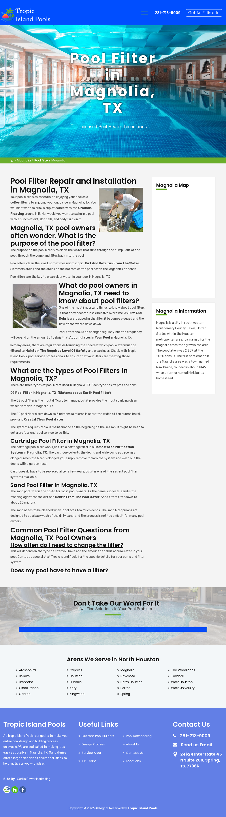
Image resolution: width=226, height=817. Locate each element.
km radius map (183, 243)
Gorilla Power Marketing (33, 779)
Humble (76, 682)
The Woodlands (183, 670)
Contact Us (134, 752)
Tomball (177, 676)
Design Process (93, 744)
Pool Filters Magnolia (49, 160)
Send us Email (196, 745)
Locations (133, 761)
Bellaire (24, 676)
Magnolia (24, 160)
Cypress (76, 670)
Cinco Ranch (29, 688)
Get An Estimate (204, 12)
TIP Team (89, 761)
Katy (73, 688)
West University (183, 688)
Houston (76, 676)
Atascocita (27, 670)
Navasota (128, 676)
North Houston (132, 682)
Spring (125, 694)
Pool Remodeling (139, 736)
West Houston (182, 682)
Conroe (24, 694)
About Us (133, 744)
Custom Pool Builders (98, 736)
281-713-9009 (168, 12)
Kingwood (77, 694)
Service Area (91, 752)
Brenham (26, 682)
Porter (125, 688)
